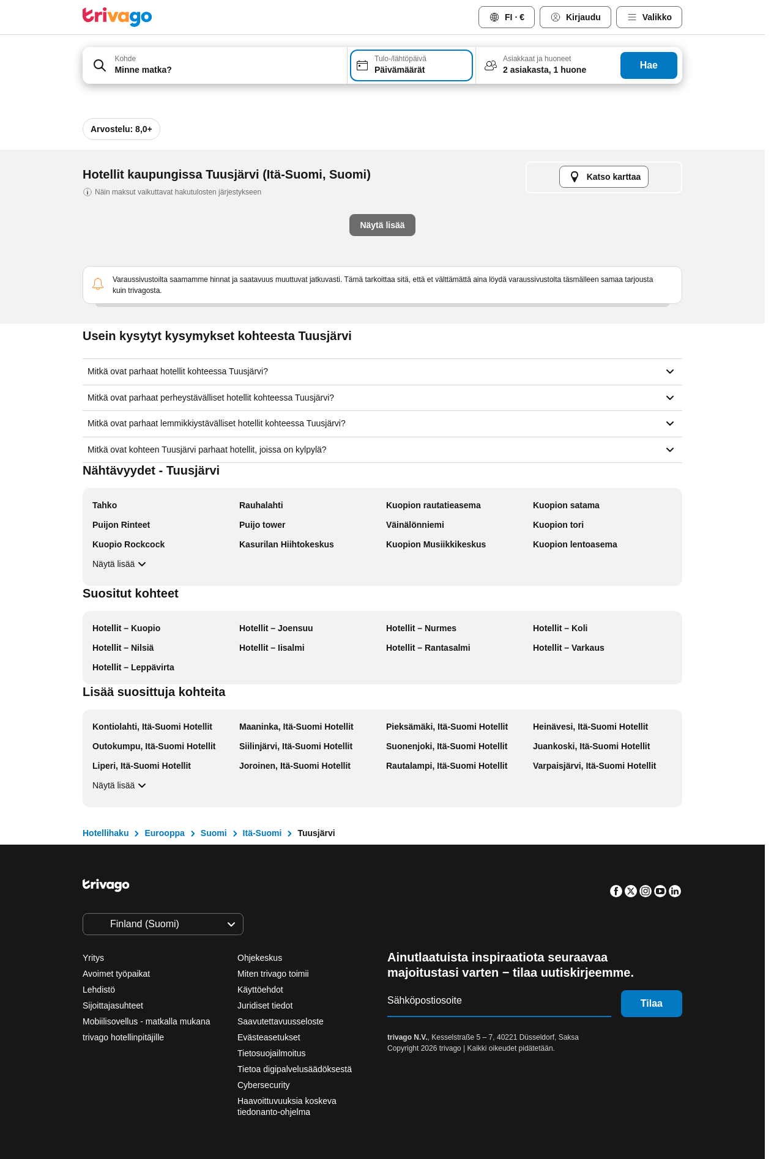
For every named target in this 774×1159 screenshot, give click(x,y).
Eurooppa (164, 833)
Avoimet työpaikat (116, 974)
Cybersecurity (263, 1085)
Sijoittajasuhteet (113, 1005)
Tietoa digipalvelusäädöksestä (294, 1069)
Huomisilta (340, 331)
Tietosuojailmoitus (271, 1053)
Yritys (93, 958)
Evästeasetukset (270, 1037)
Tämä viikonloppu (434, 331)
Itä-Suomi (262, 833)
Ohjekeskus (259, 958)
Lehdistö (99, 989)
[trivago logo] (117, 17)
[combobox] (215, 65)
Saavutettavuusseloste (280, 1021)
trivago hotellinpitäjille (123, 1037)
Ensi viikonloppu (539, 331)
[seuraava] (588, 113)
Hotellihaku (105, 833)
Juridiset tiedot (264, 1005)
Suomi (214, 833)
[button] (214, 65)
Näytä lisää (120, 564)
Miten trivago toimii (273, 974)
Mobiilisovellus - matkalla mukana (146, 1021)
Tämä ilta (262, 331)
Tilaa (652, 1003)
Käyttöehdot (260, 989)
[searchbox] (226, 70)
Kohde (125, 58)
